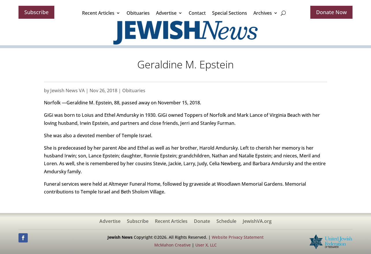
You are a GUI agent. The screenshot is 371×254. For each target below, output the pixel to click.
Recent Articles (98, 13)
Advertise (166, 13)
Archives (262, 13)
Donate (202, 221)
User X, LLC (206, 245)
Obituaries (138, 13)
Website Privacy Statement (238, 237)
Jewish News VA (67, 90)
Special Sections (229, 13)
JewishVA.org (257, 221)
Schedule (226, 221)
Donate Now (331, 12)
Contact (197, 13)
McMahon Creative (172, 245)
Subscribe (36, 12)
